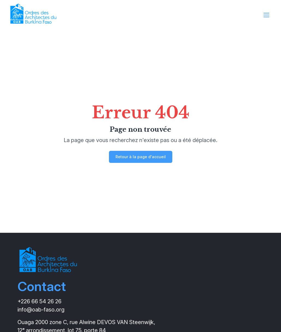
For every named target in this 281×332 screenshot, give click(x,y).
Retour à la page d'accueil (141, 156)
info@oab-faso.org (40, 309)
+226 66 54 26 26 (39, 301)
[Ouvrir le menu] (266, 16)
